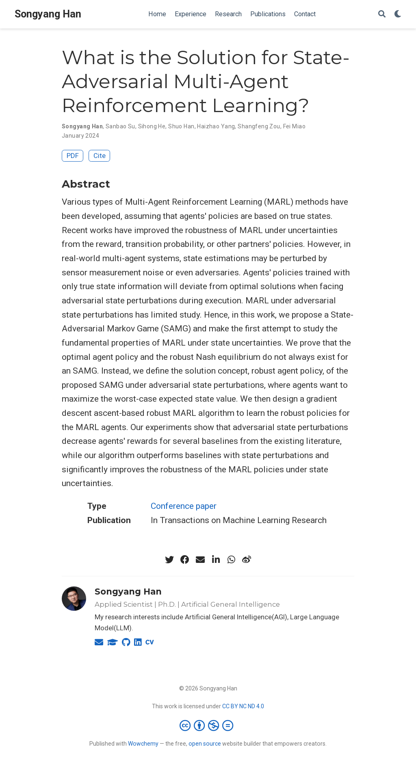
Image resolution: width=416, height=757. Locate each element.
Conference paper (184, 506)
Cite (99, 155)
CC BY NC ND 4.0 (243, 706)
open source (204, 743)
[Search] (382, 14)
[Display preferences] (397, 14)
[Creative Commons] (208, 725)
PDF (73, 155)
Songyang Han (48, 14)
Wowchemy (143, 743)
